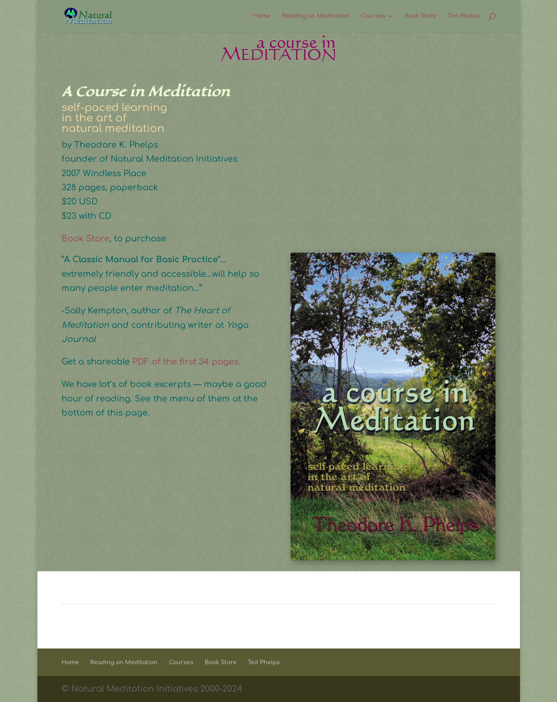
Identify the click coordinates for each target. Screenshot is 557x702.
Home (262, 16)
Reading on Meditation (315, 16)
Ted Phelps (464, 16)
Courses (373, 16)
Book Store (420, 16)
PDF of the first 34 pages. (187, 361)
